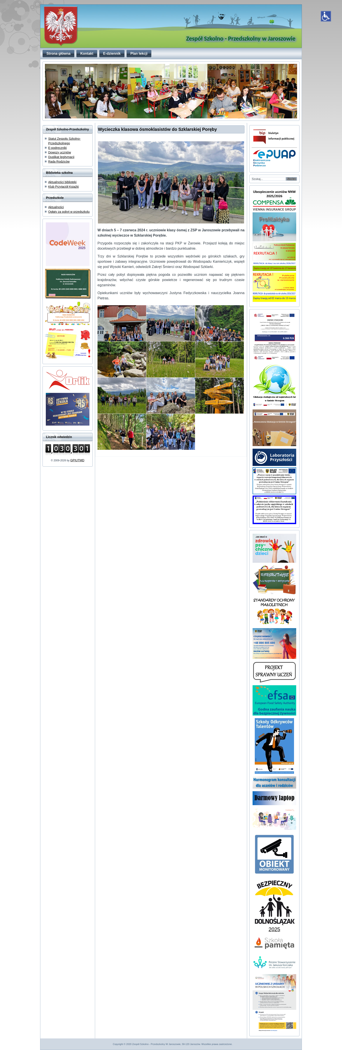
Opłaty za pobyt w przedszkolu (69, 211)
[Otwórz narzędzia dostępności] (326, 16)
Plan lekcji (138, 53)
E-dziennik (112, 53)
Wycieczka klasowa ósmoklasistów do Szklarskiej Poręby (157, 129)
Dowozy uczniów (59, 152)
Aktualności (56, 207)
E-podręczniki (57, 148)
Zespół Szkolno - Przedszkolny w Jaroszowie (240, 38)
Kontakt (86, 53)
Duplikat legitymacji (61, 157)
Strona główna (58, 53)
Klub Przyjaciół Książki (63, 186)
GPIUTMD (77, 460)
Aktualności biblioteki (62, 182)
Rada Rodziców (59, 161)
